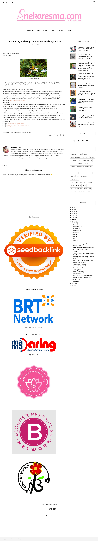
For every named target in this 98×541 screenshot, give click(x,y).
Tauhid (75, 251)
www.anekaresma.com (12, 538)
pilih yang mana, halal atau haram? (18, 126)
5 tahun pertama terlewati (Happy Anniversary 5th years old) (86, 124)
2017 (73, 283)
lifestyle (79, 169)
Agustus (75, 232)
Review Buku (82, 191)
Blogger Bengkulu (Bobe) (84, 166)
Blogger (73, 160)
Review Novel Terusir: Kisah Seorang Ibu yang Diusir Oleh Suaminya (86, 101)
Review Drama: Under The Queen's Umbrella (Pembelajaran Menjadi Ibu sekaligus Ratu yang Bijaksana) (86, 77)
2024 (73, 211)
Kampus (73, 195)
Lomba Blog (74, 179)
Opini (80, 154)
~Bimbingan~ (77, 273)
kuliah (79, 195)
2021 (73, 217)
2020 (73, 219)
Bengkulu (87, 163)
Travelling (74, 173)
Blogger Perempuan (77, 163)
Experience (85, 157)
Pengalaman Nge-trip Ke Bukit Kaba (83, 275)
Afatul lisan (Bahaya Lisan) (80, 249)
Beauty (73, 169)
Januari (75, 281)
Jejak (85, 169)
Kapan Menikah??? (78, 268)
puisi (78, 176)
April (74, 240)
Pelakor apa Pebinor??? (79, 262)
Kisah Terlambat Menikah (80, 266)
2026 (73, 207)
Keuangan (74, 191)
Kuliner (78, 185)
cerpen (90, 173)
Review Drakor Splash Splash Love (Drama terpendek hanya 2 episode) (86, 48)
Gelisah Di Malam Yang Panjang (82, 277)
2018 (73, 223)
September (76, 230)
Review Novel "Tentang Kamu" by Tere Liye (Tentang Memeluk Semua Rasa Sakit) (86, 93)
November (76, 227)
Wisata (73, 176)
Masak (72, 185)
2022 (73, 215)
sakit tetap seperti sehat (17, 100)
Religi (89, 191)
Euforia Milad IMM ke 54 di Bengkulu (83, 260)
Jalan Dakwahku (75, 157)
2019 (73, 221)
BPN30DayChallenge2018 (85, 160)
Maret (75, 242)
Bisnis (85, 154)
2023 (73, 213)
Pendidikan (87, 188)
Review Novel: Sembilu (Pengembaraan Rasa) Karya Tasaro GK (86, 85)
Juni (74, 236)
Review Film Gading (78, 271)
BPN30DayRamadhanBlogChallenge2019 (82, 182)
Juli (74, 234)
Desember (76, 225)
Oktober (75, 228)
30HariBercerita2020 (76, 188)
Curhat (73, 166)
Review (92, 157)
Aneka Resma (27, 538)
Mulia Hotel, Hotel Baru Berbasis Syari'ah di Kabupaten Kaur (85, 108)
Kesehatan (74, 154)
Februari (75, 279)
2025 (73, 209)
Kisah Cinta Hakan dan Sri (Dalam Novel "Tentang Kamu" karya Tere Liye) (85, 56)
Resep (84, 185)
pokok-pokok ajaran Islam (16, 124)
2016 (73, 285)
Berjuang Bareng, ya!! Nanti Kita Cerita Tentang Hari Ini (86, 116)
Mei (74, 238)
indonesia (84, 176)
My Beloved (82, 173)
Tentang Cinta (77, 270)
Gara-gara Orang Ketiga (79, 264)
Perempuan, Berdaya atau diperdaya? (83, 247)
